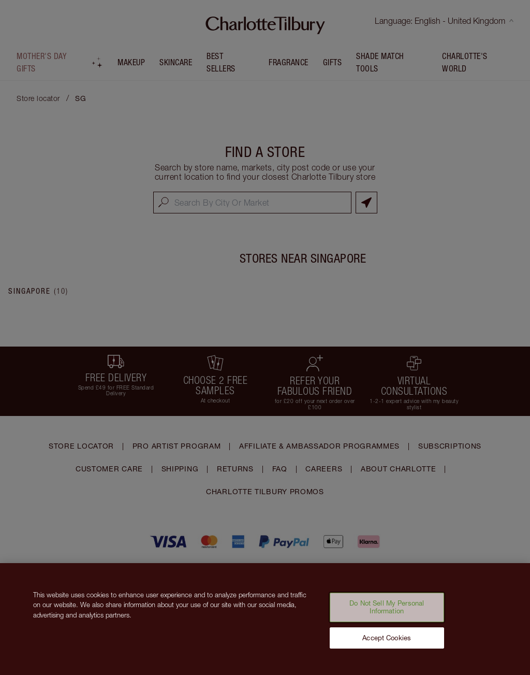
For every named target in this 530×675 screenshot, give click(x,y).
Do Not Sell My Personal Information (386, 614)
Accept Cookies (386, 645)
